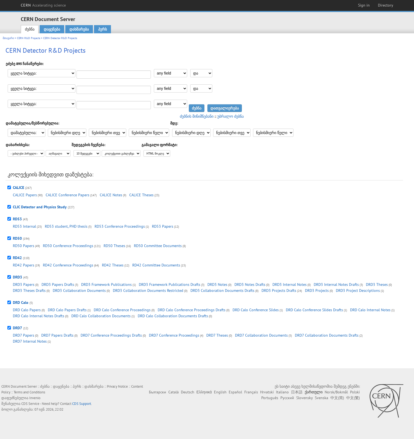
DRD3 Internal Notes (289, 284)
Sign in (364, 5)
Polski (355, 392)
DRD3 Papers (23, 284)
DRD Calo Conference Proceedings (122, 309)
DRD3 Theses (377, 284)
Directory (385, 5)
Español (235, 392)
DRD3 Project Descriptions (358, 290)
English (220, 392)
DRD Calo (20, 302)
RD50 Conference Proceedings (68, 245)
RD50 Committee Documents (158, 245)
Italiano (282, 392)
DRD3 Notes (217, 284)
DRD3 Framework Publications (106, 284)
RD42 (17, 257)
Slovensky (304, 397)
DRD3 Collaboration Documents (79, 290)
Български (157, 392)
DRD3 (17, 277)
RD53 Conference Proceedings (120, 226)
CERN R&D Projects (28, 38)
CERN (43, 5)
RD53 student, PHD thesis (66, 226)
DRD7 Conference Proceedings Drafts (111, 335)
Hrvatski (267, 392)
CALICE (18, 187)
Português (269, 397)
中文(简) (337, 397)
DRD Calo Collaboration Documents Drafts (173, 315)
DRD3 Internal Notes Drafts (336, 284)
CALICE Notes (111, 194)
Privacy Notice (117, 386)
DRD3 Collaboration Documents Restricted (148, 290)
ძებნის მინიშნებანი (196, 116)
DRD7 (17, 327)
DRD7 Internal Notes (30, 341)
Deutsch (187, 392)
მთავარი (8, 38)
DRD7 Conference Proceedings (174, 335)
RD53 (17, 218)
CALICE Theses (141, 194)
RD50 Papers (23, 245)
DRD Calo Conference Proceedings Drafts (191, 309)
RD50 (17, 238)
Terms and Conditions (29, 392)
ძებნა (29, 29)
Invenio (34, 398)
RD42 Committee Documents (156, 265)
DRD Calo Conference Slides (256, 309)
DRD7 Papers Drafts (57, 335)
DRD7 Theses (217, 335)
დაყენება (52, 29)
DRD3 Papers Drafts (58, 284)
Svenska (321, 397)
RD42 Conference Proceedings (68, 265)
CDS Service (30, 403)
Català (173, 392)
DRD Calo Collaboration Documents (101, 315)
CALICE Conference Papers (67, 194)
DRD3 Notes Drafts (249, 284)
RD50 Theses (114, 245)
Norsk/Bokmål (336, 392)
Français (251, 392)
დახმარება (79, 29)
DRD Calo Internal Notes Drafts (38, 315)
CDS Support (81, 403)
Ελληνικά (204, 392)
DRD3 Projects (317, 290)
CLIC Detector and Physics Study (40, 206)
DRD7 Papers (23, 335)
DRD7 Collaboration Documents (261, 335)
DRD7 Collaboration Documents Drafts (327, 335)
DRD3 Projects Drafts (279, 290)
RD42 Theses (113, 265)
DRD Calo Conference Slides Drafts (314, 309)
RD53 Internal (24, 226)
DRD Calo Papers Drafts (67, 309)
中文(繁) (353, 397)
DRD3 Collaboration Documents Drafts (222, 290)
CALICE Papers (25, 194)
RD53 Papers (162, 226)
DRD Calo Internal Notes (370, 309)
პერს (102, 29)
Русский (287, 397)
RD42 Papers (23, 265)
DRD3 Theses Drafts (29, 290)
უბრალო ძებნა (230, 116)
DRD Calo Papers (27, 309)
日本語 (297, 392)
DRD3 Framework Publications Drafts (169, 284)
